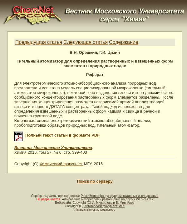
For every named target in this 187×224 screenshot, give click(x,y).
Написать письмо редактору (94, 209)
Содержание (123, 42)
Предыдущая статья (38, 42)
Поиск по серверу (94, 181)
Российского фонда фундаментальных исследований (119, 196)
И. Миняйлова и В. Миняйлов (113, 202)
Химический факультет (61, 163)
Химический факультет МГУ (104, 206)
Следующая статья (85, 42)
